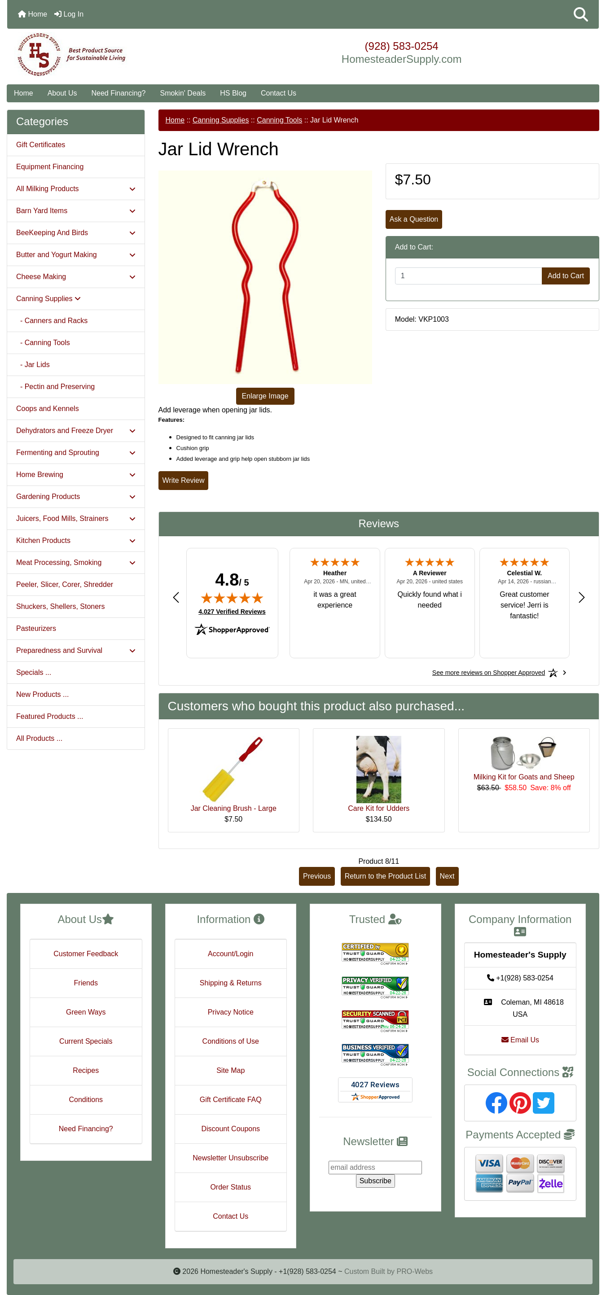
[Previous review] (176, 597)
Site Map (230, 1070)
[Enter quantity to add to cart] (468, 275)
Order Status (230, 1187)
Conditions (86, 1099)
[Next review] (582, 597)
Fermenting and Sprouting (76, 452)
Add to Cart (566, 276)
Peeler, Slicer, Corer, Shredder (64, 584)
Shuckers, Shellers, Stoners (60, 606)
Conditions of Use (230, 1041)
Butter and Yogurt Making (76, 254)
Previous (317, 876)
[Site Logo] (106, 54)
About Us (62, 93)
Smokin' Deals (183, 93)
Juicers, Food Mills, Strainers (76, 518)
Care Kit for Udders (378, 808)
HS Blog (233, 93)
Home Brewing (76, 474)
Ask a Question (414, 219)
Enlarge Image (265, 396)
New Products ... (42, 694)
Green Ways (85, 1012)
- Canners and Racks (52, 320)
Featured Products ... (49, 716)
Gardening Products (76, 496)
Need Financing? (119, 93)
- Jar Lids (33, 364)
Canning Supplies (221, 120)
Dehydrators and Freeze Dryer (76, 430)
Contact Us (278, 93)
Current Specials (85, 1041)
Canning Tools (279, 120)
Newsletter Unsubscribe (230, 1158)
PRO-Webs (414, 1271)
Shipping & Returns (231, 983)
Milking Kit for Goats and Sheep (524, 777)
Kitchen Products (76, 540)
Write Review (183, 480)
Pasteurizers (36, 628)
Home (32, 14)
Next (447, 876)
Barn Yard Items (76, 210)
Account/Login (230, 954)
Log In (68, 14)
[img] (232, 598)
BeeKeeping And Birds (76, 232)
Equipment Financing (49, 167)
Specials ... (33, 672)
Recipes (86, 1070)
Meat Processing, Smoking (76, 562)
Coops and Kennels (47, 408)
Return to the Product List (385, 876)
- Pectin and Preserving (55, 386)
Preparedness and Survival (76, 650)
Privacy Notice (231, 1012)
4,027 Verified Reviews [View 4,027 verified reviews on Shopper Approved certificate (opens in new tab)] (231, 611)
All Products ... (39, 738)
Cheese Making (76, 276)
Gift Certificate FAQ (231, 1099)
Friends (86, 983)
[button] (581, 14)
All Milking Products (76, 188)
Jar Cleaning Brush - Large (234, 808)
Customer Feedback (85, 954)
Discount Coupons (230, 1129)
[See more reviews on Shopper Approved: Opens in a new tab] (488, 673)
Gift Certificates (40, 145)
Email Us (520, 1040)
